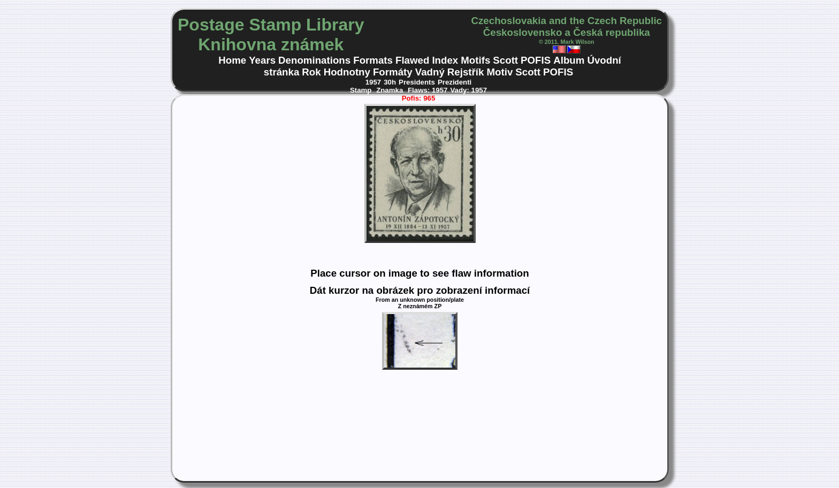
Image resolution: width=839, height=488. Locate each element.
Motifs (475, 60)
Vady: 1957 (468, 90)
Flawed (412, 60)
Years (262, 60)
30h (390, 82)
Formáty (393, 72)
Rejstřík (465, 72)
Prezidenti (454, 82)
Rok (311, 72)
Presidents (417, 82)
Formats (373, 60)
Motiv (499, 72)
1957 (373, 82)
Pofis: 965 (419, 98)
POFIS (536, 60)
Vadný (430, 72)
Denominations (314, 60)
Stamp (361, 90)
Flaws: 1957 (427, 90)
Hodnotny (347, 72)
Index (445, 60)
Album (568, 60)
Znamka (390, 90)
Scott (505, 60)
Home (232, 60)
